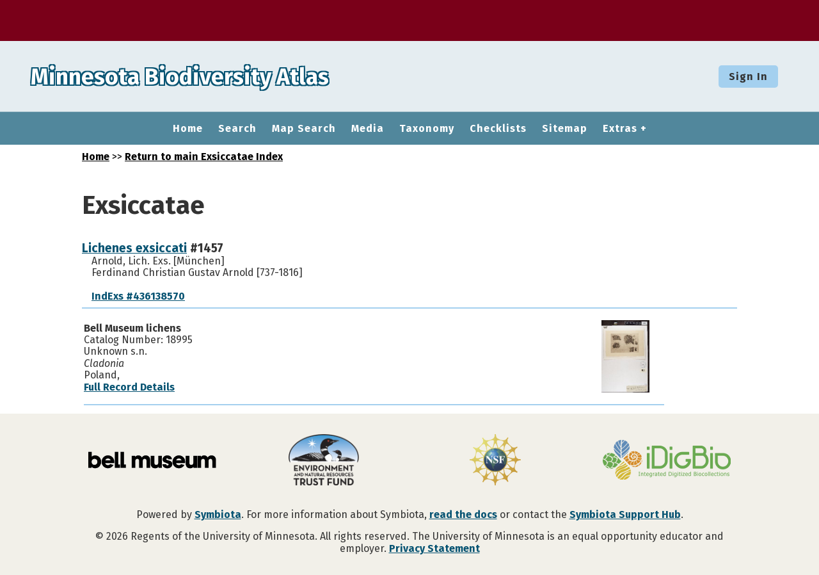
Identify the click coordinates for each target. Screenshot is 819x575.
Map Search (304, 128)
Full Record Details (129, 387)
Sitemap (564, 128)
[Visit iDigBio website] (666, 461)
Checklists (498, 128)
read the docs (463, 514)
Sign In (748, 76)
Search (237, 128)
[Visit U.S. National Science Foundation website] (495, 461)
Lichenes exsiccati (134, 248)
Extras (620, 128)
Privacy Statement (434, 548)
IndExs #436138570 (138, 296)
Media (367, 128)
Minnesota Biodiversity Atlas (199, 76)
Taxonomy (426, 128)
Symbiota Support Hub (625, 514)
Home (188, 128)
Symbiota (218, 514)
